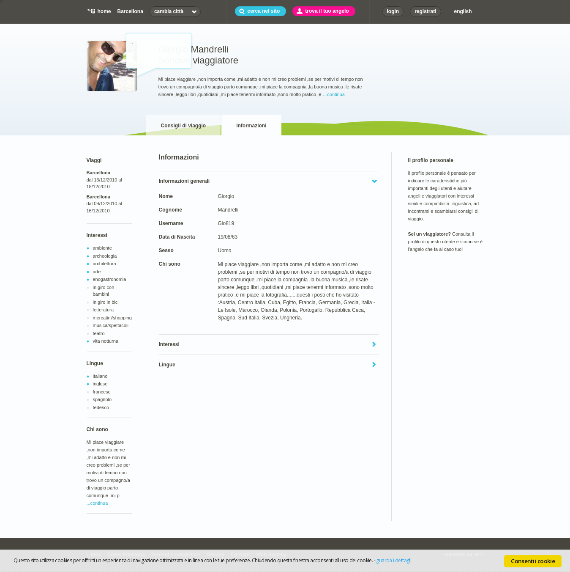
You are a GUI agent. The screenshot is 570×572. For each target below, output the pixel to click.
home (104, 11)
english (463, 11)
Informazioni (251, 126)
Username (171, 223)
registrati (425, 11)
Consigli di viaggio (183, 126)
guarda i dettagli (393, 560)
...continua (97, 503)
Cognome (170, 210)
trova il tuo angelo (327, 11)
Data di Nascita (177, 237)
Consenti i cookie (533, 561)
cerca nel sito (264, 11)
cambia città (168, 11)
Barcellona (130, 11)
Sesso (166, 250)
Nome (166, 196)
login (393, 11)
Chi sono (169, 264)
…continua (333, 94)
